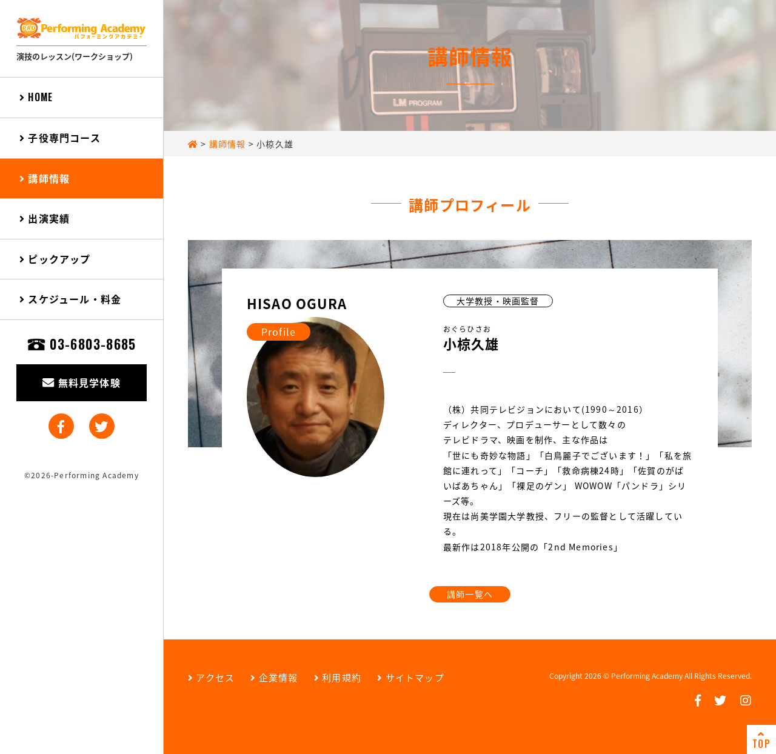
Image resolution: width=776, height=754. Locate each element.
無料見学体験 (81, 382)
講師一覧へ (470, 594)
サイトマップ (410, 677)
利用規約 (337, 677)
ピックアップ (55, 259)
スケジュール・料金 (70, 299)
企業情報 (274, 677)
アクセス (211, 677)
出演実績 (44, 218)
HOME (36, 97)
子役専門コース (60, 137)
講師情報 (44, 178)
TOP (761, 740)
